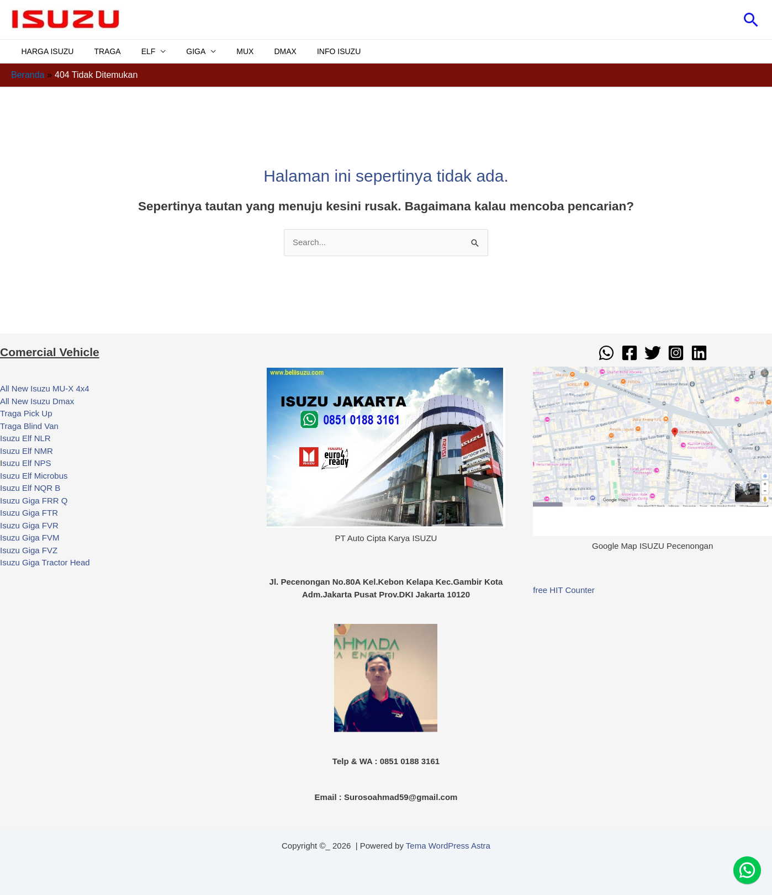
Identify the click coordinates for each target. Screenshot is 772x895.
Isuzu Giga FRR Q (34, 500)
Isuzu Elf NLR (25, 438)
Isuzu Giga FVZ (28, 550)
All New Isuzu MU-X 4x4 (44, 388)
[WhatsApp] (606, 353)
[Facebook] (629, 353)
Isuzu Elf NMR (26, 451)
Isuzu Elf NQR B (30, 487)
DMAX (258, 51)
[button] (751, 19)
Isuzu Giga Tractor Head (45, 562)
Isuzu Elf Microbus (34, 475)
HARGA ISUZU (45, 51)
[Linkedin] (699, 353)
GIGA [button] (178, 51)
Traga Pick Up (26, 413)
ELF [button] (136, 51)
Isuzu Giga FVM (30, 537)
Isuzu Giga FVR (29, 525)
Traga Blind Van (29, 426)
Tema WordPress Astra (448, 845)
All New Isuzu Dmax (37, 401)
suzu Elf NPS (26, 463)
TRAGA (100, 51)
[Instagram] (676, 353)
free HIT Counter (563, 590)
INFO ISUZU (306, 51)
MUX (222, 51)
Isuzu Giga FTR (29, 512)
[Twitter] (652, 353)
